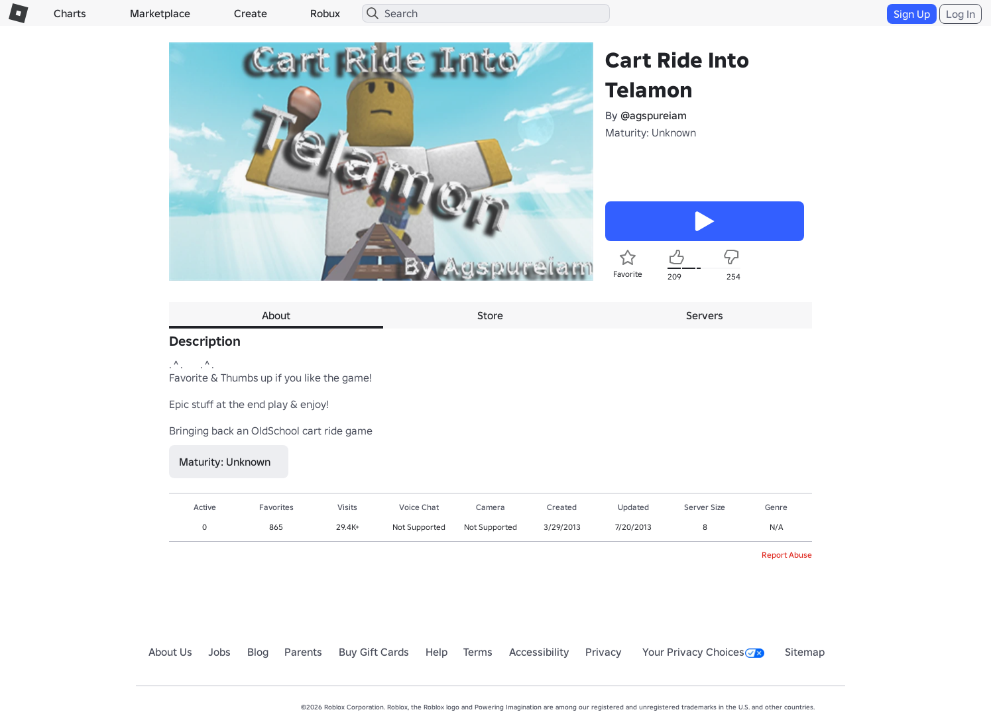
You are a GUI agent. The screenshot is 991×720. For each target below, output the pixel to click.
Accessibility (539, 651)
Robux (325, 13)
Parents (303, 651)
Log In (960, 14)
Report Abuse (787, 555)
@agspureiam (653, 115)
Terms (478, 651)
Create (250, 13)
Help (436, 651)
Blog (257, 651)
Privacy (603, 651)
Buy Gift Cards (374, 651)
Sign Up (912, 14)
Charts (70, 13)
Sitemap (805, 651)
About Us (170, 651)
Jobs (219, 651)
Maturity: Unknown (650, 132)
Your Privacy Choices (703, 651)
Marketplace (160, 13)
